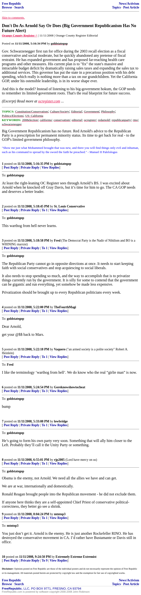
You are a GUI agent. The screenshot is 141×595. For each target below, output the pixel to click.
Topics (116, 7)
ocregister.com (49, 101)
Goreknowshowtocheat (69, 387)
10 (3, 557)
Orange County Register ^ (19, 35)
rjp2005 (59, 459)
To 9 (45, 560)
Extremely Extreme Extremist (76, 557)
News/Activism (129, 3)
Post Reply (11, 167)
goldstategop (62, 164)
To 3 (45, 391)
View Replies (50, 167)
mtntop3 (59, 514)
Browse (7, 7)
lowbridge (61, 421)
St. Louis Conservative (69, 206)
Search (19, 7)
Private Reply (30, 167)
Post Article (131, 7)
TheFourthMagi (65, 307)
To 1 (45, 210)
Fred (57, 240)
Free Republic (11, 3)
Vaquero (59, 349)
